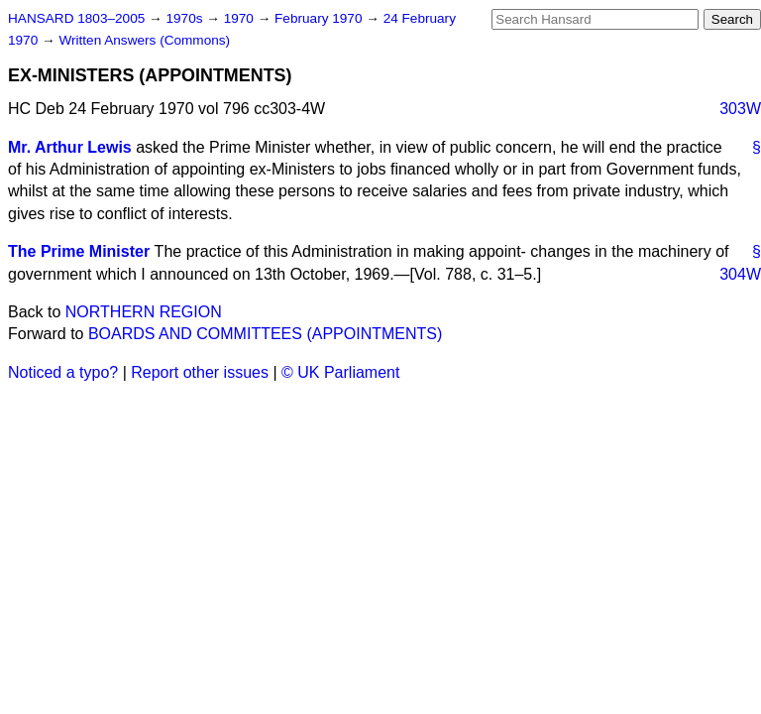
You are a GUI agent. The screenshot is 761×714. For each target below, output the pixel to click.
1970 (241, 18)
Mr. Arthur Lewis (70, 147)
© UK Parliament (340, 372)
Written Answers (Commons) (144, 40)
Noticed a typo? (63, 372)
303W (740, 108)
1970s (185, 18)
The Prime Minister (79, 251)
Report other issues (200, 372)
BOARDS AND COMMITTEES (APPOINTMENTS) (265, 333)
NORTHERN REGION (143, 311)
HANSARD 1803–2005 (76, 18)
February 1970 (320, 18)
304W (740, 274)
